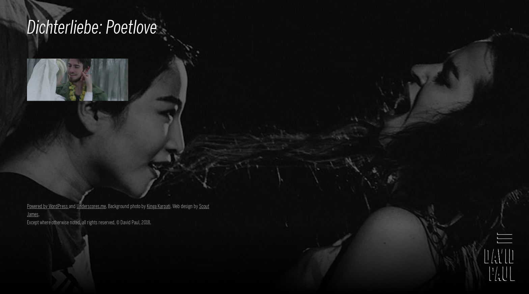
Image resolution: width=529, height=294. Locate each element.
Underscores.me (91, 206)
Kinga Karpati (158, 206)
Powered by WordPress (48, 206)
